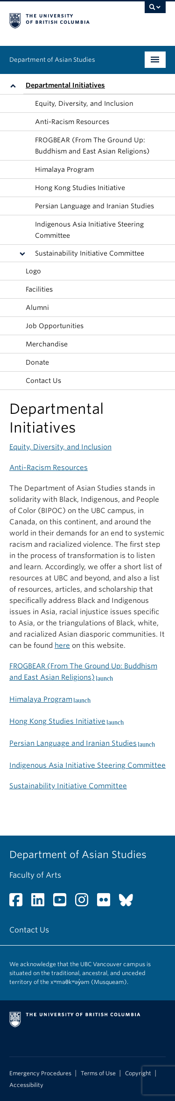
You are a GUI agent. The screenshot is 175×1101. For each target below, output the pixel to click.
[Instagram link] (85, 902)
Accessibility (26, 1085)
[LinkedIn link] (41, 902)
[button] (15, 85)
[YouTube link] (63, 902)
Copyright (138, 1073)
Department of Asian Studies (52, 59)
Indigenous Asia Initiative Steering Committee (89, 229)
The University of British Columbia (64, 19)
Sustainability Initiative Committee (89, 253)
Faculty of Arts (35, 875)
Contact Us (43, 380)
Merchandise (47, 344)
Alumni (37, 307)
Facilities (39, 289)
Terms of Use (98, 1073)
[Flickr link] (107, 902)
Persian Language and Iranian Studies (94, 206)
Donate (37, 362)
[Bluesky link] (129, 902)
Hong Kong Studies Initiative (80, 187)
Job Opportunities (55, 326)
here (62, 645)
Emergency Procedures (40, 1073)
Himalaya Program (64, 169)
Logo (33, 271)
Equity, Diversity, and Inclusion (84, 103)
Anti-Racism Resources (72, 121)
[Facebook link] (19, 902)
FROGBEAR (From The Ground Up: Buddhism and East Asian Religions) (92, 145)
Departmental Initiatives (65, 85)
